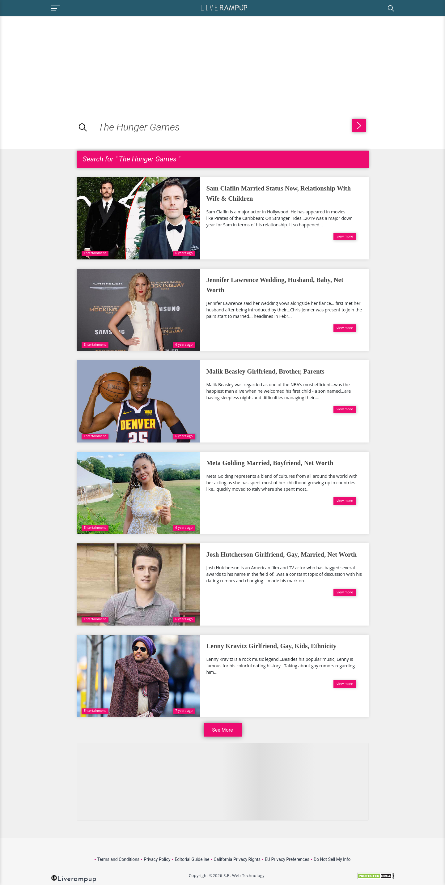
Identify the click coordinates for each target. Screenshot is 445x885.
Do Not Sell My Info (332, 859)
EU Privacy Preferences (287, 859)
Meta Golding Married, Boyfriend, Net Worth (269, 463)
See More (222, 730)
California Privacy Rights (237, 859)
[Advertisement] (52, 59)
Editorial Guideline (192, 859)
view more (345, 236)
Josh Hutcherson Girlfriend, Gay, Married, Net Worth (281, 554)
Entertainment (95, 253)
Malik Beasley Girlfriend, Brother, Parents (265, 371)
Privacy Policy (157, 859)
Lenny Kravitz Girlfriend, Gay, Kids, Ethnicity (271, 646)
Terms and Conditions (118, 859)
